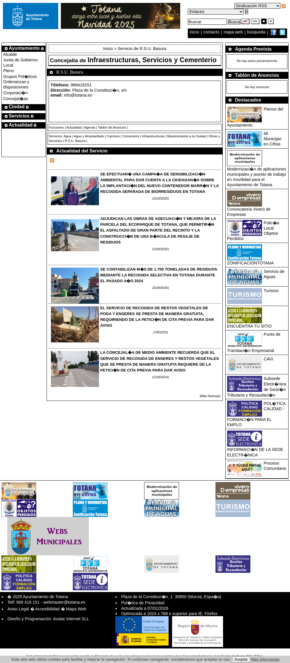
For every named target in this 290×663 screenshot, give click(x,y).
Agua (67, 136)
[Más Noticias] (210, 396)
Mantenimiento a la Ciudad (186, 136)
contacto (211, 32)
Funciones (56, 127)
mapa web (234, 32)
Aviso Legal (18, 609)
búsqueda (257, 32)
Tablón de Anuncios (112, 127)
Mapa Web (76, 609)
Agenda (90, 127)
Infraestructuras (153, 136)
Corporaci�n (15, 92)
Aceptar (241, 659)
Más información (265, 659)
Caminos (113, 136)
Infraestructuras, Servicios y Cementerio (152, 60)
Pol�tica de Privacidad (142, 602)
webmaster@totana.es (64, 602)
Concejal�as (15, 98)
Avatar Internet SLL (71, 618)
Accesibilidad (47, 609)
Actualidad (74, 127)
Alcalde (10, 54)
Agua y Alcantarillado (89, 136)
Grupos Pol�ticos (20, 76)
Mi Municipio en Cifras (273, 138)
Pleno (8, 70)
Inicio (108, 48)
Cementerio (130, 136)
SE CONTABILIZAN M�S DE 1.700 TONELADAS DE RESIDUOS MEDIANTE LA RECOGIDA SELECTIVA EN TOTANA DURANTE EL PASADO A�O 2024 (158, 275)
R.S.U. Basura (75, 141)
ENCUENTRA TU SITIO (249, 326)
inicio (195, 32)
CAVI (268, 359)
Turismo (271, 290)
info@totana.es (78, 95)
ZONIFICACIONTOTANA (250, 263)
